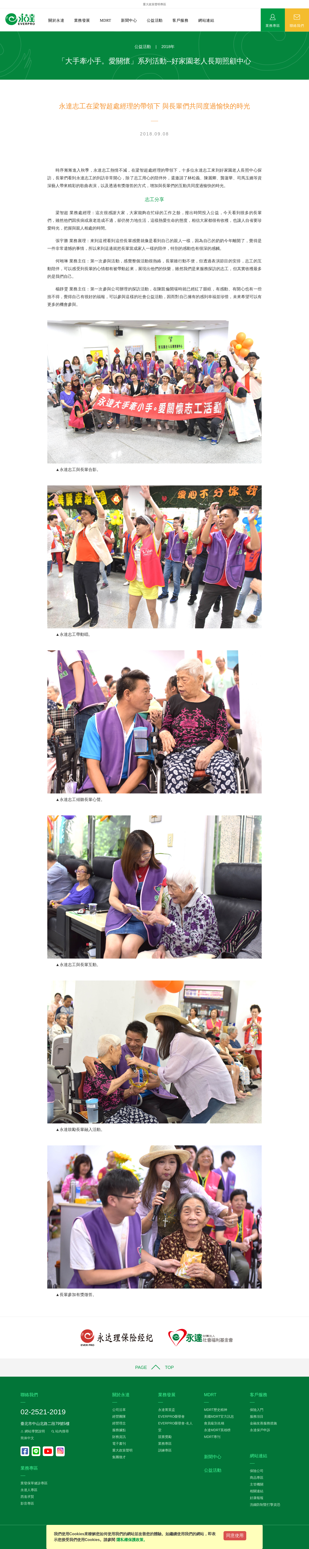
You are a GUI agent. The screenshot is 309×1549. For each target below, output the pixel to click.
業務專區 (273, 25)
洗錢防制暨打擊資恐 (265, 1505)
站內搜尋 (59, 1431)
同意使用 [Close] (235, 1535)
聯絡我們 (297, 25)
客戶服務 (180, 20)
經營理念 (119, 1423)
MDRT (105, 20)
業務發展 (82, 20)
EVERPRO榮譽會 (171, 1416)
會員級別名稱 (214, 1423)
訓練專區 (165, 1450)
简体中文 (27, 1438)
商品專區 (256, 1477)
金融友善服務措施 (263, 1423)
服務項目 (256, 1416)
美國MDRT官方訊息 (219, 1416)
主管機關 (256, 1484)
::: (1, 34)
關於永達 (56, 20)
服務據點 (119, 1430)
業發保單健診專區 (34, 1483)
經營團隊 (119, 1416)
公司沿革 (119, 1410)
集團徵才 (119, 1457)
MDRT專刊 (212, 1437)
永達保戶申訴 (260, 1430)
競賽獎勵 (165, 1437)
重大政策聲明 (122, 1450)
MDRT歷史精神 (215, 1410)
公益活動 (155, 20)
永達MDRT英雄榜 (217, 1430)
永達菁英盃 (166, 1410)
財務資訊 (119, 1437)
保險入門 (256, 1410)
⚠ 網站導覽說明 (33, 1431)
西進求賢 (27, 1497)
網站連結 (206, 20)
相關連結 (256, 1491)
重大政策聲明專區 (154, 4)
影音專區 (27, 1503)
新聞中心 (129, 20)
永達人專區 (29, 1490)
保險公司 (256, 1471)
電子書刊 (119, 1443)
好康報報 (256, 1498)
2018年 (168, 46)
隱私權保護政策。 (131, 1540)
